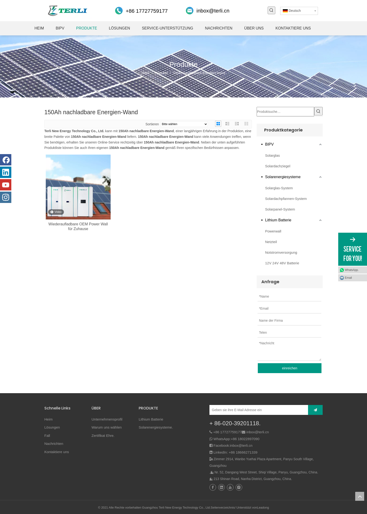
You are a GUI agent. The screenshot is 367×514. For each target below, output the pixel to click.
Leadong (263, 507)
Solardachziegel (277, 166)
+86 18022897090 (245, 439)
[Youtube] (5, 184)
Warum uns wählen (107, 427)
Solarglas (272, 155)
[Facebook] (5, 159)
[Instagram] (5, 197)
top (359, 496)
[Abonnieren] (315, 410)
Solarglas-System (279, 188)
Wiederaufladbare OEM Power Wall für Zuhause (78, 226)
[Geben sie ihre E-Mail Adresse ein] (257, 410)
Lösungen (52, 427)
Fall (47, 436)
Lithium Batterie (278, 220)
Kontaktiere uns (56, 452)
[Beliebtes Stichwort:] (271, 10)
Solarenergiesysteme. (156, 427)
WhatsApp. (352, 270)
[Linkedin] (5, 172)
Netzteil (271, 242)
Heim (48, 419)
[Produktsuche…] (285, 111)
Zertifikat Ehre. (103, 436)
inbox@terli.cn (212, 11)
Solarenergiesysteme (282, 177)
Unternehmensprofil (107, 419)
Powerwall (273, 231)
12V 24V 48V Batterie (282, 263)
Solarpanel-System (280, 209)
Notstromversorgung (281, 252)
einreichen (289, 368)
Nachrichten (53, 444)
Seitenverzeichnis (223, 507)
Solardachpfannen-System (286, 199)
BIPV (269, 144)
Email (348, 277)
